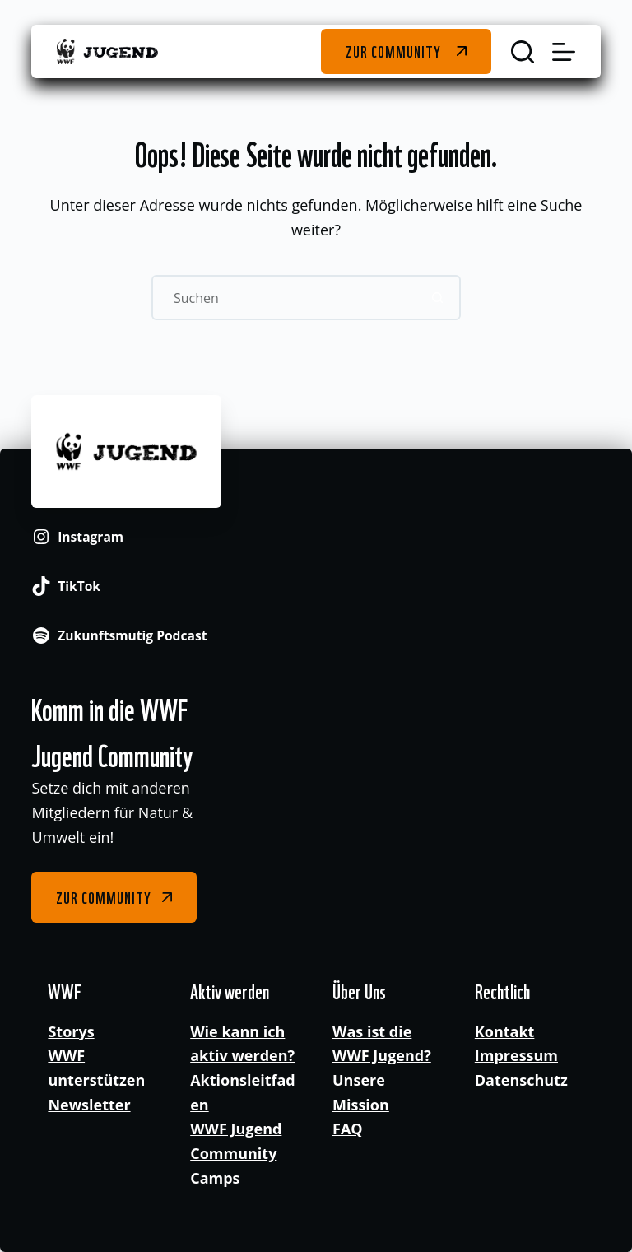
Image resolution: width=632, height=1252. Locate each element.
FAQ (347, 1128)
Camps (214, 1178)
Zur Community (393, 51)
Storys (71, 1031)
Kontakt (505, 1031)
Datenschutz (521, 1080)
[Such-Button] (438, 297)
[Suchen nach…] (283, 297)
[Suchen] (522, 51)
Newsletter (89, 1105)
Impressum (516, 1055)
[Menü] (563, 51)
